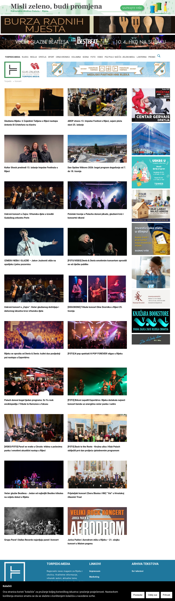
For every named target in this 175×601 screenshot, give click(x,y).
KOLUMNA (76, 57)
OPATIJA (42, 57)
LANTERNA (142, 57)
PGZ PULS (109, 57)
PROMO (151, 57)
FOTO (93, 57)
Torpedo (7, 81)
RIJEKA (25, 57)
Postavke (137, 595)
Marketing (94, 577)
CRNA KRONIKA (63, 57)
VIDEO (100, 57)
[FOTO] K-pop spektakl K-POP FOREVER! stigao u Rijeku (95, 353)
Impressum (94, 571)
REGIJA (33, 57)
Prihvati (166, 595)
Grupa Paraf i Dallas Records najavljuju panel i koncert (31, 540)
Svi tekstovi (138, 571)
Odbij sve (152, 595)
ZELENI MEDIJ (128, 57)
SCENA (86, 57)
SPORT (51, 57)
